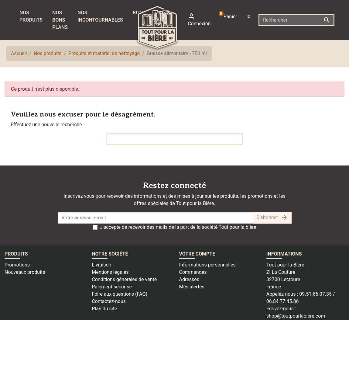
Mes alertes (192, 287)
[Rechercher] (296, 20)
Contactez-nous (109, 301)
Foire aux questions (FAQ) (119, 294)
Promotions (17, 265)
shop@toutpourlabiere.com (295, 316)
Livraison (101, 265)
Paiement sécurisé (112, 287)
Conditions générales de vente (124, 279)
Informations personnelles (207, 265)
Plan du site (104, 309)
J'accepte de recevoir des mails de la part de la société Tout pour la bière (178, 227)
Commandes (193, 272)
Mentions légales (110, 272)
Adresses (189, 279)
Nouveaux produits (25, 272)
